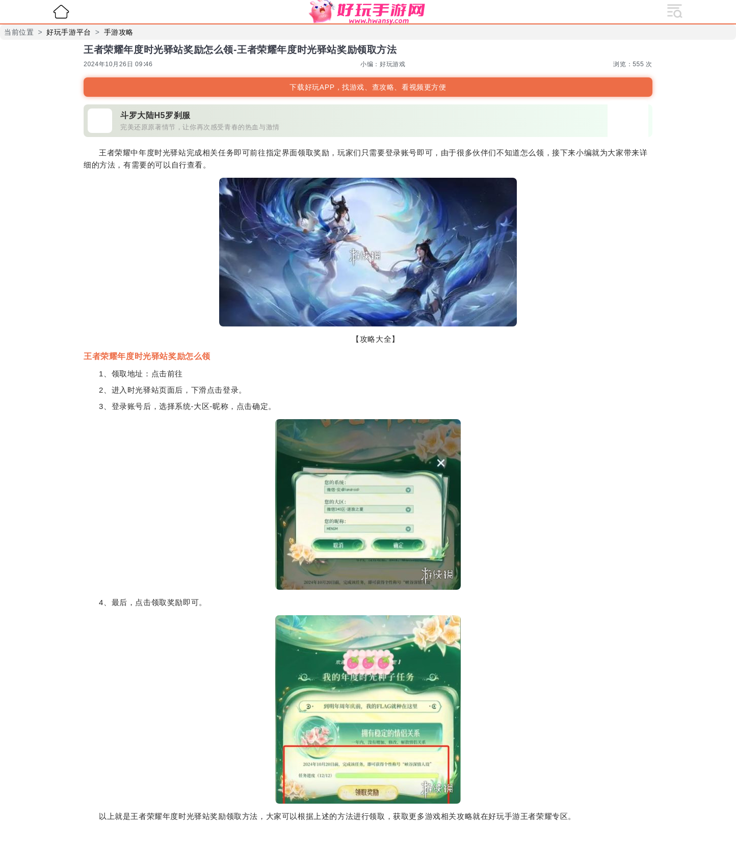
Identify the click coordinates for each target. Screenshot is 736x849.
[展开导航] (675, 10)
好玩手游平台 (68, 32)
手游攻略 (119, 32)
